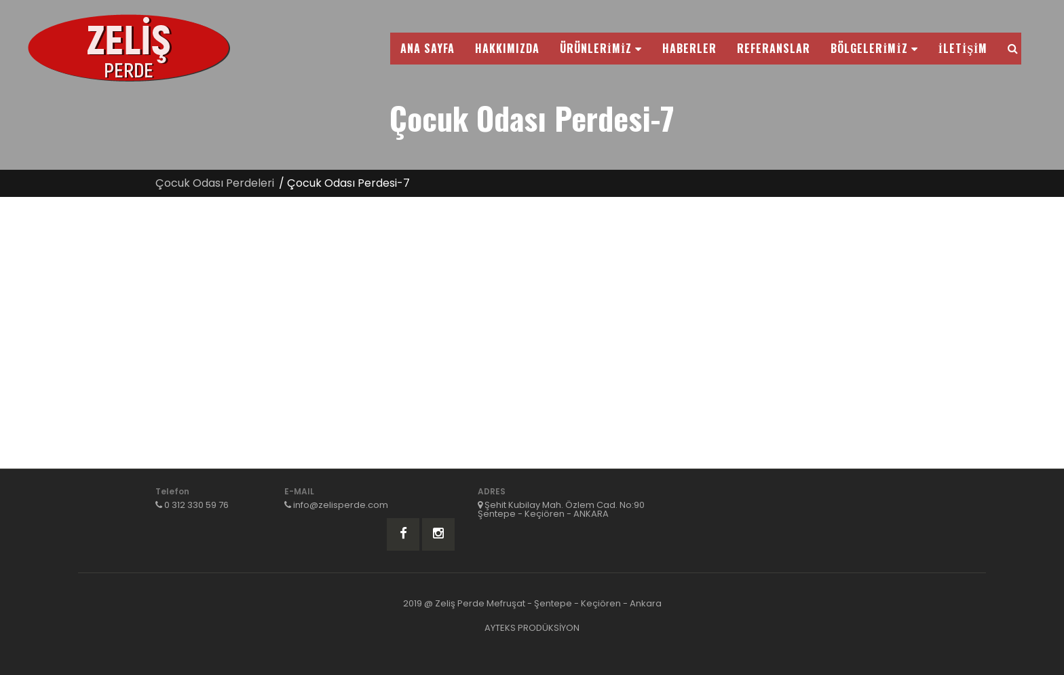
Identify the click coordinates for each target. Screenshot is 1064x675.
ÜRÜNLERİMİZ (601, 48)
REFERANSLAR (773, 48)
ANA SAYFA (427, 48)
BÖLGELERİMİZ (874, 48)
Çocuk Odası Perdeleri (214, 183)
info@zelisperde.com (340, 504)
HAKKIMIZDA (507, 48)
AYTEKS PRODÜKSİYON (532, 627)
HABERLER (689, 48)
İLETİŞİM (963, 48)
